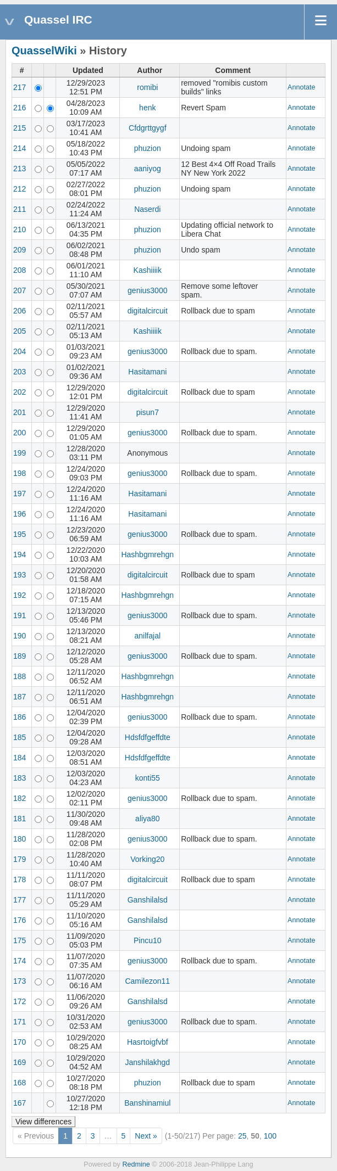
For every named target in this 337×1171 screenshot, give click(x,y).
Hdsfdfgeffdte (147, 737)
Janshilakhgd (147, 1062)
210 (19, 229)
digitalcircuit (148, 310)
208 (19, 270)
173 (19, 981)
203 (19, 371)
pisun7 (147, 412)
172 (19, 1001)
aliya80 (147, 818)
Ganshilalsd (148, 899)
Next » (146, 1135)
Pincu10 (148, 940)
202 (19, 392)
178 (19, 879)
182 (19, 798)
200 (19, 432)
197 (19, 493)
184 (19, 757)
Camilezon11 (147, 981)
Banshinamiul (147, 1103)
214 (19, 148)
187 (19, 696)
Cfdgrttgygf (147, 128)
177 (19, 899)
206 (19, 310)
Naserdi (147, 209)
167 (19, 1103)
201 (19, 412)
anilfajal (148, 635)
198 (19, 473)
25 (242, 1135)
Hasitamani (147, 371)
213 (19, 168)
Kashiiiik (148, 270)
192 (19, 595)
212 (19, 188)
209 (19, 249)
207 (19, 290)
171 (19, 1021)
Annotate (301, 87)
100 (270, 1135)
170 (19, 1042)
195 (19, 534)
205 (19, 331)
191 (19, 615)
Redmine (136, 1164)
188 (19, 676)
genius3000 (147, 290)
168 (19, 1082)
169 (19, 1062)
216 (19, 107)
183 (19, 778)
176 (19, 920)
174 (19, 960)
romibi (147, 87)
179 (19, 859)
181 (19, 818)
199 (19, 453)
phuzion (147, 148)
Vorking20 (147, 859)
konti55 (147, 778)
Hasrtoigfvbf (147, 1042)
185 (19, 737)
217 (19, 87)
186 (19, 717)
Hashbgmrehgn (147, 554)
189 (19, 656)
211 (19, 209)
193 (19, 574)
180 (19, 838)
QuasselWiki (44, 50)
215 (19, 128)
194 (19, 554)
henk (147, 107)
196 (19, 513)
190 (19, 635)
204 (19, 351)
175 (19, 940)
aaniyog (147, 168)
